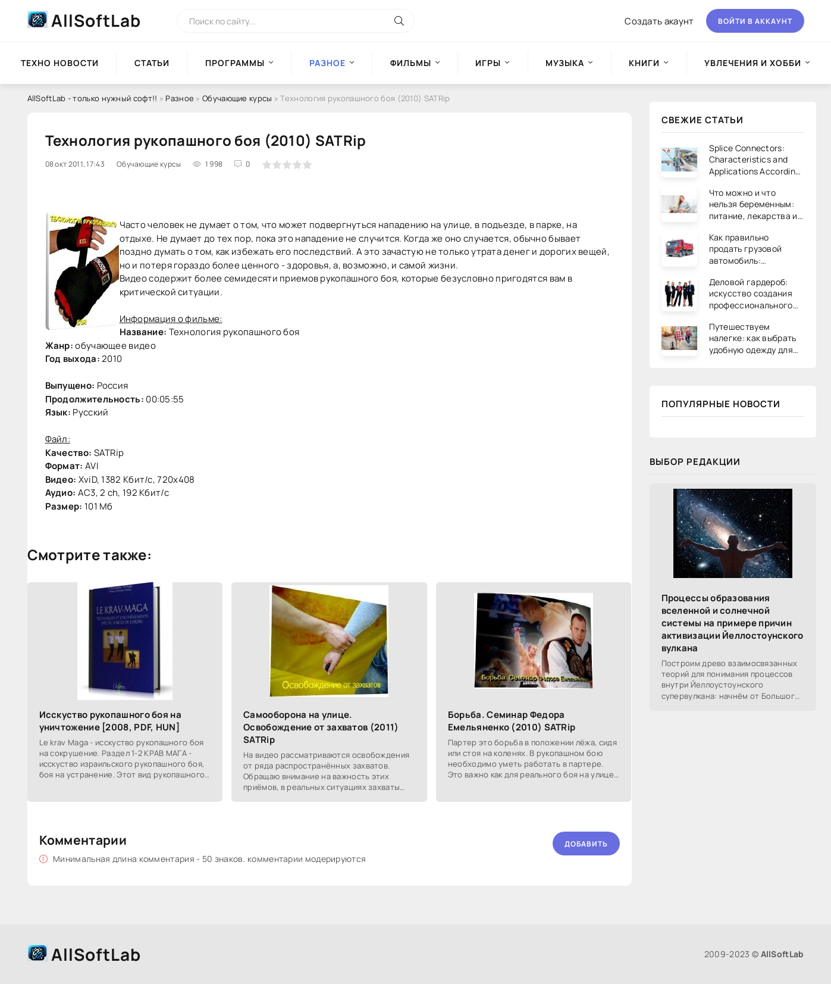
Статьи (152, 62)
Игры (488, 62)
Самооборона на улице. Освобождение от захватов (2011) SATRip (321, 727)
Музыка (564, 62)
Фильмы (410, 62)
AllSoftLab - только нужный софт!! (92, 98)
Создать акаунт (659, 21)
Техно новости (60, 62)
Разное (179, 98)
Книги (644, 62)
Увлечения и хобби (752, 62)
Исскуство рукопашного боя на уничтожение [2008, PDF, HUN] (110, 720)
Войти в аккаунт (755, 21)
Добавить (586, 844)
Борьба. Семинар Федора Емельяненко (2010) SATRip (512, 720)
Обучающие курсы (237, 98)
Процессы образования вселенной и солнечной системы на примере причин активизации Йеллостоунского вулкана (732, 623)
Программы (235, 62)
